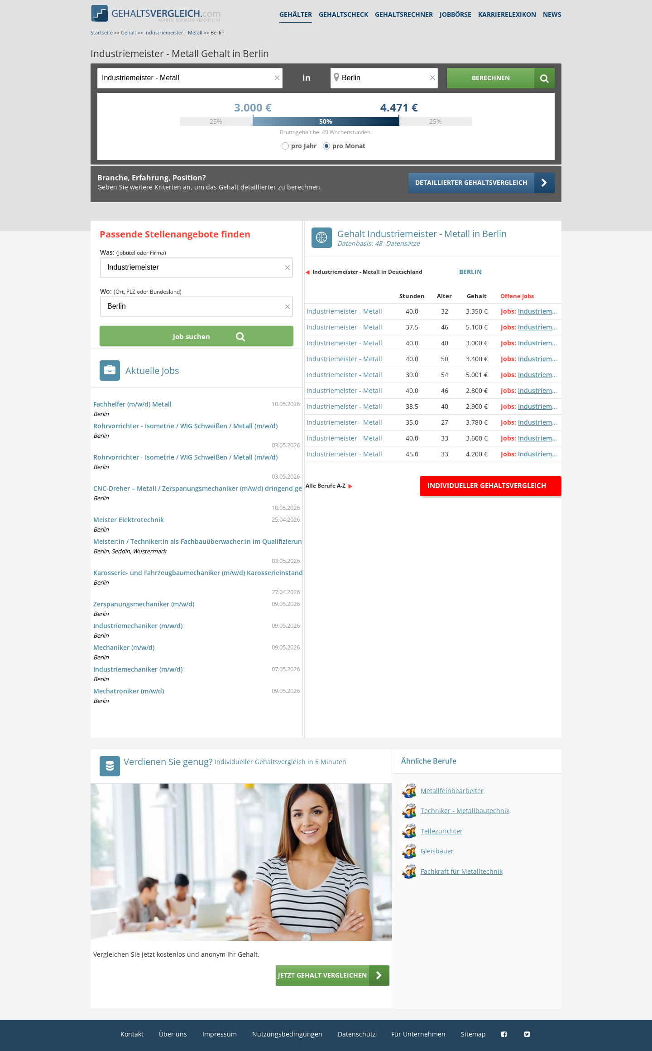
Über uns (173, 1034)
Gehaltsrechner (404, 14)
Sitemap (473, 1034)
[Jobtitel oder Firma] (196, 267)
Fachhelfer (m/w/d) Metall (132, 404)
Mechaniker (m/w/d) (123, 647)
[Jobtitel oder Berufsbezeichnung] (190, 78)
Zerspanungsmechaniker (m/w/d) (143, 604)
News (552, 14)
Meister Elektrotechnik (128, 519)
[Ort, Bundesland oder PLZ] (384, 78)
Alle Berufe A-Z (325, 485)
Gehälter (295, 14)
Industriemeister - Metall (344, 311)
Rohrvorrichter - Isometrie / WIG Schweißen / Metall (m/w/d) (185, 425)
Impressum (219, 1034)
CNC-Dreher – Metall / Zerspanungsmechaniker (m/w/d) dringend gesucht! (207, 488)
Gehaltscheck (343, 14)
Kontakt (132, 1034)
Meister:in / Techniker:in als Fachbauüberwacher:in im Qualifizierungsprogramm (217, 541)
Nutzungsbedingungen (287, 1034)
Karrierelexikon (507, 14)
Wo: (141, 291)
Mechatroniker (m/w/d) (128, 691)
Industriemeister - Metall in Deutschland (367, 272)
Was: (133, 252)
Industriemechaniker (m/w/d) (137, 625)
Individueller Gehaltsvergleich (486, 485)
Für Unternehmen (418, 1034)
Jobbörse (455, 14)
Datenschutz (357, 1034)
